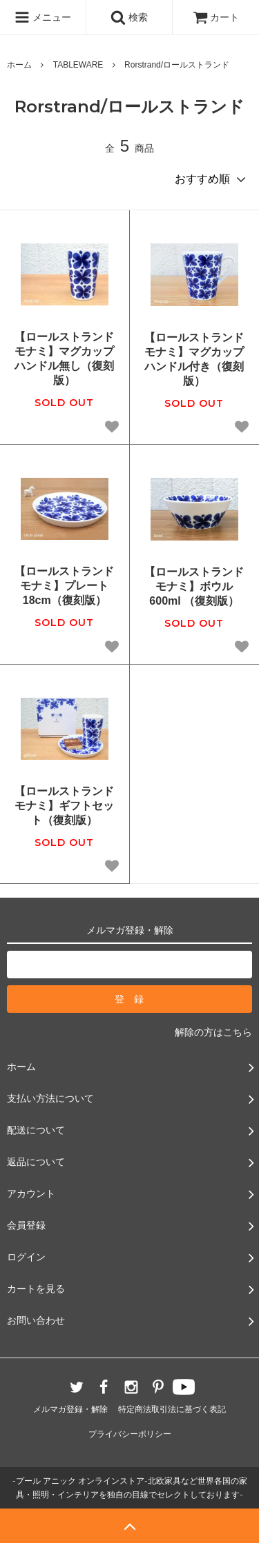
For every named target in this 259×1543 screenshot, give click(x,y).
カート (216, 17)
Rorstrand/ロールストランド (176, 65)
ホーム (19, 65)
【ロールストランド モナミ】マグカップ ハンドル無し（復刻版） (65, 358)
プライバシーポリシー (129, 1434)
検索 (129, 17)
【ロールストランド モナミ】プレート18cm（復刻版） (64, 585)
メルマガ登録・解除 (70, 1409)
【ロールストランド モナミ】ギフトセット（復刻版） (64, 805)
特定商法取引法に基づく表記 (172, 1409)
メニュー (43, 17)
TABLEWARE (78, 65)
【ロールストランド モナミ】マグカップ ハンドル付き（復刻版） (194, 359)
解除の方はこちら (213, 1032)
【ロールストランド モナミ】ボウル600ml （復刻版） (194, 586)
